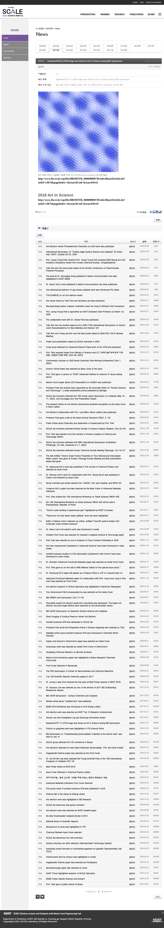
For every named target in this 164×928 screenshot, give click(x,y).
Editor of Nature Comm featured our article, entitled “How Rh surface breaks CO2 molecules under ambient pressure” (82, 522)
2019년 (123, 46)
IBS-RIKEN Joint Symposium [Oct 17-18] (65, 597)
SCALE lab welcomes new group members (65, 804)
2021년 (96, 46)
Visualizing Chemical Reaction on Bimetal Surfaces (69, 652)
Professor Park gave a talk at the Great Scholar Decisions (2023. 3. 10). (78, 417)
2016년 (42, 50)
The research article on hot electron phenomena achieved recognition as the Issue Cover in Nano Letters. (86, 405)
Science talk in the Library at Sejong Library (65, 794)
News (5, 38)
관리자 (41, 66)
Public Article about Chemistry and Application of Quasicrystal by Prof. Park (80, 423)
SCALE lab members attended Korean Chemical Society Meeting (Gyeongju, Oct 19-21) (85, 450)
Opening (7, 58)
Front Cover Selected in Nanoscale (61, 665)
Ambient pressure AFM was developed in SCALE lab (69, 622)
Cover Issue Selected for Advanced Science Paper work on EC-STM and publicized (83, 347)
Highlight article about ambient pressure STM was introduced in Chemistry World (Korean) (82, 634)
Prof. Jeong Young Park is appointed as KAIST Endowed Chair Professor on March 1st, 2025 (85, 313)
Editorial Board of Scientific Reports (62, 821)
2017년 (151, 46)
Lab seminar (8, 51)
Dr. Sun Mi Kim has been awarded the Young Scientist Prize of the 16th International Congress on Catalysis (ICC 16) (84, 760)
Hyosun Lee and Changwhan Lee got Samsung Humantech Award (75, 717)
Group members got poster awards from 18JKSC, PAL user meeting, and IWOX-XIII (83, 483)
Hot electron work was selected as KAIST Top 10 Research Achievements (79, 712)
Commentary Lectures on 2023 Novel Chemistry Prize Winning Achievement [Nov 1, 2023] (83, 362)
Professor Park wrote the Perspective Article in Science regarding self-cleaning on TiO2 (85, 627)
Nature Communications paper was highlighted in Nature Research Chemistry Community (80, 659)
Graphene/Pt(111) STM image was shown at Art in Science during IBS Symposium (84, 61)
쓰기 (158, 896)
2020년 (110, 46)
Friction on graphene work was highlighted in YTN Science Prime (75, 728)
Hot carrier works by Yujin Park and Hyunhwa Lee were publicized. (75, 300)
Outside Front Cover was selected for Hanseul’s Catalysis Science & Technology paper (85, 534)
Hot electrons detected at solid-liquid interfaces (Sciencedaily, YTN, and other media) (84, 747)
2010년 (123, 50)
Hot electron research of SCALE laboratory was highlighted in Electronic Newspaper (83, 586)
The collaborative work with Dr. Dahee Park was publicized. (72, 319)
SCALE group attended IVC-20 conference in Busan (69, 742)
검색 (38, 897)
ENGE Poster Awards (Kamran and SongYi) (65, 878)
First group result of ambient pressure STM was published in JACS (75, 788)
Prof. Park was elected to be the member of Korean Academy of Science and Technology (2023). (81, 435)
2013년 (83, 50)
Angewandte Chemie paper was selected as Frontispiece (71, 862)
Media (6, 44)
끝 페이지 (107, 892)
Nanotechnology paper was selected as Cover (66, 867)
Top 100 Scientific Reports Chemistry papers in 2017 (69, 676)
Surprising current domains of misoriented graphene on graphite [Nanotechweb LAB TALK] (84, 850)
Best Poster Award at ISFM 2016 (60, 766)
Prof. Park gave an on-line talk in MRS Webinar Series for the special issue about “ (83, 567)
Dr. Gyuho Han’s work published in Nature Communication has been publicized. (82, 284)
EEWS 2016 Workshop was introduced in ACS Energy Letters (73, 706)
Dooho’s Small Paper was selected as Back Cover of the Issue (74, 368)
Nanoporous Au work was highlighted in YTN (66, 826)
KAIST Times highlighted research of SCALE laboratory (70, 873)
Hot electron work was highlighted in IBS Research (68, 799)
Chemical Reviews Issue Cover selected (64, 832)
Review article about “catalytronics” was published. (69, 701)
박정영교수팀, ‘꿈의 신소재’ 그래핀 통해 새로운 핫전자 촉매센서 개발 (76, 777)
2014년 (69, 50)
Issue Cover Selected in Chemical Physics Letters (68, 772)
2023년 (69, 46)
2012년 (96, 50)
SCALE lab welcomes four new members (64, 837)
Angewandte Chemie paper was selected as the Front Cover (73, 753)
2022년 (83, 46)
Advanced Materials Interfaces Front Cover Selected (69, 783)
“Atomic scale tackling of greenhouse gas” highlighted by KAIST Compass (79, 510)
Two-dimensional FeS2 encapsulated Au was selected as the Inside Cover (79, 592)
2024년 (56, 46)
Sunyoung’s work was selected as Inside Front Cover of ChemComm (77, 646)
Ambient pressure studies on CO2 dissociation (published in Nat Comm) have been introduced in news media (83, 555)
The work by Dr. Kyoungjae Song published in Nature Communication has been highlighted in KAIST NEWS (81, 277)
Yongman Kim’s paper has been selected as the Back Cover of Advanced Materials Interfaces (83, 489)
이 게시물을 (141, 212)
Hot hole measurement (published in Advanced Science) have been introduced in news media (85, 547)
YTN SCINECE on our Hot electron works (64, 295)
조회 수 (156, 241)
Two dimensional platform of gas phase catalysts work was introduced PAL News (82, 289)
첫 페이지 (91, 892)
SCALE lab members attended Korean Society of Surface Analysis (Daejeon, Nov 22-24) (86, 428)
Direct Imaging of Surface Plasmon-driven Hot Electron (71, 616)
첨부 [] (42, 212)
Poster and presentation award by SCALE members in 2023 (73, 341)
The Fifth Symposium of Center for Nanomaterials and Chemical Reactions (79, 671)
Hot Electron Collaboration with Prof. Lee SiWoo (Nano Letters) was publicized (81, 412)
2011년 (110, 50)
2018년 (137, 46)
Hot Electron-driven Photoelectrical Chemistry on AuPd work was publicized (80, 246)
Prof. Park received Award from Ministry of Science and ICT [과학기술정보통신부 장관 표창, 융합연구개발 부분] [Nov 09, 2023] (84, 354)
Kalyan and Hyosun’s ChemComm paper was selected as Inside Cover (77, 641)
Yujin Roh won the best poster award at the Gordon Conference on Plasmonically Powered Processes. (82, 269)
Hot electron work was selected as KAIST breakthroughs (71, 810)
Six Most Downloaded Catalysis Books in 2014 (67, 815)
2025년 (42, 46)
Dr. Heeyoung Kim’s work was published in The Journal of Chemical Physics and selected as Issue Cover (82, 468)
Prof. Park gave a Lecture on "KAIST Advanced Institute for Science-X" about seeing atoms (84, 375)
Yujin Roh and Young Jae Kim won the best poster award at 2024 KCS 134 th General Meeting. (84, 334)
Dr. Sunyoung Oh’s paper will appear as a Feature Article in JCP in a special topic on (84, 572)
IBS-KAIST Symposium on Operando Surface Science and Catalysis (76, 611)
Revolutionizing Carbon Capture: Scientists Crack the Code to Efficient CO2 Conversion (85, 306)
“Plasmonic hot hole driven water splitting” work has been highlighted (77, 515)
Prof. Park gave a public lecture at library (64, 884)
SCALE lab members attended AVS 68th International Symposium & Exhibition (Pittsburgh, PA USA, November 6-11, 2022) (81, 443)
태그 (42, 897)
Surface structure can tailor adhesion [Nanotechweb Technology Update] (79, 843)
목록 (158, 219)
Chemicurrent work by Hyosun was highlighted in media (71, 856)
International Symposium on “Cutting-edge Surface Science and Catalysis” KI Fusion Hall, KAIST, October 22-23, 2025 (84, 253)
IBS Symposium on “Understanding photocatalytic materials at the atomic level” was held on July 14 (84, 735)
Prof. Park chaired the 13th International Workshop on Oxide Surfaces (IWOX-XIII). (83, 496)
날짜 (144, 241)
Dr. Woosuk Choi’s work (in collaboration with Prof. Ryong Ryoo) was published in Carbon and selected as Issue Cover (83, 476)
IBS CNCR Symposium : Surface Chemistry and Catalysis (71, 695)
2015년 (56, 50)
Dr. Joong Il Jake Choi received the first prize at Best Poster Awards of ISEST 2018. (83, 682)
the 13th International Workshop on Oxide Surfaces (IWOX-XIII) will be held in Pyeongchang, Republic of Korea (80, 503)
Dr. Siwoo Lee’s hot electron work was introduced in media (72, 529)
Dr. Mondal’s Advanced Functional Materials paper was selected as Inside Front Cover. (85, 562)
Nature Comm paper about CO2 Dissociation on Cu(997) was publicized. (79, 382)
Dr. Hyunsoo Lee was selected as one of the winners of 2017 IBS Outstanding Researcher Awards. (81, 688)
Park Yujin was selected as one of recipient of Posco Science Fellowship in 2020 (82, 540)
